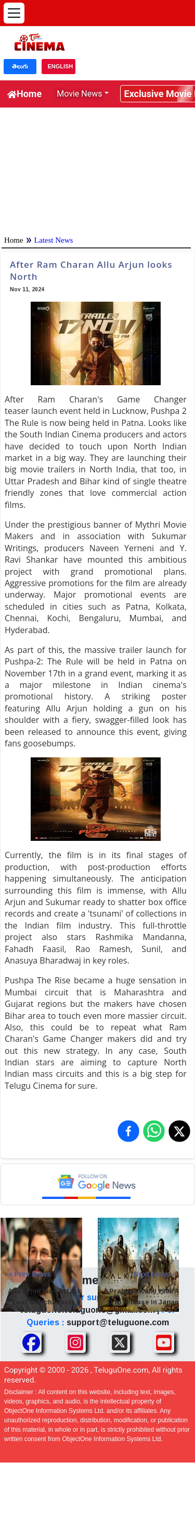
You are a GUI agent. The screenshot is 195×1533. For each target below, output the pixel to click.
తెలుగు (20, 66)
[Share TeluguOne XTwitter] (119, 1342)
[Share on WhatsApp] (154, 1131)
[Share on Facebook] (128, 1131)
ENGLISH (60, 66)
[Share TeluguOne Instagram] (75, 1342)
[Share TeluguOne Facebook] (31, 1342)
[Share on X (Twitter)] (179, 1131)
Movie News (79, 94)
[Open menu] (14, 13)
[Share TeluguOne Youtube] (163, 1342)
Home (24, 93)
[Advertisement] (97, 169)
